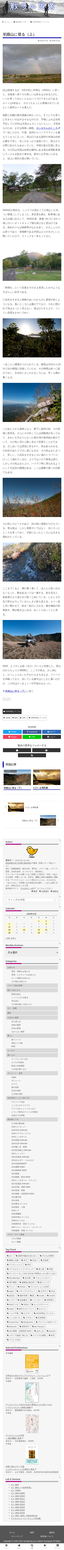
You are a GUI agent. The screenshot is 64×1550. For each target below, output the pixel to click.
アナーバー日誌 (17, 1102)
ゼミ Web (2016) (18, 1513)
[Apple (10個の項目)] (10, 1291)
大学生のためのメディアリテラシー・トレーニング (28, 1375)
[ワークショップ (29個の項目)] (14, 1265)
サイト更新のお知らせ (20, 978)
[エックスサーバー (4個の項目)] (40, 1304)
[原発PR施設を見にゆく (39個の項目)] (26, 1256)
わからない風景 (17, 1032)
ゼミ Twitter (16, 1490)
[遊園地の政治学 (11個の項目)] (27, 1282)
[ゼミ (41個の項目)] (10, 1256)
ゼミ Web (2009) (18, 1493)
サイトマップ (17, 1536)
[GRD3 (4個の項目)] (25, 1304)
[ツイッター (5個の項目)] (36, 1300)
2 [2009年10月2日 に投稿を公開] (46, 921)
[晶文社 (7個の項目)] (11, 1296)
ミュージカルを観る (19, 997)
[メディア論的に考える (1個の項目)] (17, 1335)
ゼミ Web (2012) (18, 1501)
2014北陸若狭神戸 (19, 1163)
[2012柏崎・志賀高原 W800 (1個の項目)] (19, 1331)
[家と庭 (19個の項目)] (40, 1269)
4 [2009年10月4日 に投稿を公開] (9, 924)
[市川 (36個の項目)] (24, 1260)
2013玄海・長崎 (18, 1190)
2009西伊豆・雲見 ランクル (23, 1224)
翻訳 (9, 1013)
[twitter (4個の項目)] (10, 1309)
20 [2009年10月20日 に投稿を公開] (24, 930)
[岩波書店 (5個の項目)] (22, 1300)
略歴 (35, 891)
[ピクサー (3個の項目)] (26, 1313)
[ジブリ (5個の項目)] (11, 1300)
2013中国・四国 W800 (20, 1187)
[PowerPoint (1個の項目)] (13, 1322)
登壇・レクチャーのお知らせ (23, 975)
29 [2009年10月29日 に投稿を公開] (39, 933)
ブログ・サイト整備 (15, 1234)
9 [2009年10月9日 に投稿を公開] (46, 924)
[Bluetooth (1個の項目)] (12, 1327)
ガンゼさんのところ (48, 128)
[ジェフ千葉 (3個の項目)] (13, 1313)
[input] (32, 900)
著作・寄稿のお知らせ (20, 971)
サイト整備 (16, 1242)
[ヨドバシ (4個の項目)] (42, 1309)
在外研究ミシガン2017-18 (18, 1098)
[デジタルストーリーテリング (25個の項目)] (20, 1269)
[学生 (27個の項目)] (28, 1265)
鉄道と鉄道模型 (17, 1066)
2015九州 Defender (19, 1143)
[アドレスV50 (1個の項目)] (13, 1340)
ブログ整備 (16, 1238)
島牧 (15, 718)
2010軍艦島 (16, 1214)
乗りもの (11, 1055)
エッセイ (11, 1050)
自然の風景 (16, 1025)
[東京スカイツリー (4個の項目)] (25, 1309)
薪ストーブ (16, 1040)
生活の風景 (16, 1028)
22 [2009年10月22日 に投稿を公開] (39, 930)
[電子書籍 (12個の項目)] (12, 1282)
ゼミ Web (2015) (18, 1510)
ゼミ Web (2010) (18, 1496)
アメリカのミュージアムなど (23, 1109)
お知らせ (11, 967)
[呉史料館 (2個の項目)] (41, 1318)
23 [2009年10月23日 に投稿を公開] (46, 930)
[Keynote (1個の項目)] (51, 1331)
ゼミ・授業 (12, 1008)
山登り (23, 718)
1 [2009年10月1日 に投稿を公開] (38, 921)
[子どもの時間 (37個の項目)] (47, 1256)
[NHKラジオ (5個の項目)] (13, 1304)
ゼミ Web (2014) (18, 1507)
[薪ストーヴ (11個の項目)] (43, 1282)
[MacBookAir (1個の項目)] (27, 1322)
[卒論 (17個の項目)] (50, 1269)
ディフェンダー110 (19, 1059)
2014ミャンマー (18, 1153)
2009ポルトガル (18, 1220)
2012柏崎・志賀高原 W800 (22, 1194)
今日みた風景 (13, 1018)
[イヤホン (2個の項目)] (28, 1318)
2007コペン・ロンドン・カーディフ (26, 1227)
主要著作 (45, 891)
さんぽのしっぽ (27, 888)
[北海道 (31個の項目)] (45, 1260)
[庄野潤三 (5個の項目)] (49, 1300)
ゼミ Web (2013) (18, 1504)
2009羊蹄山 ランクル (12, 711)
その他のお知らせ (18, 981)
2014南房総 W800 (19, 1170)
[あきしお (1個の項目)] (39, 1331)
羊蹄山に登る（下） (16, 691)
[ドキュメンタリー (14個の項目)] (42, 1278)
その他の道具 (17, 1094)
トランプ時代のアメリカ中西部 (24, 1112)
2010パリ (15, 1210)
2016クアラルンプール (20, 1133)
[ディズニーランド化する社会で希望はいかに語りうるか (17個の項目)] (31, 1273)
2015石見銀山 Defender (21, 1150)
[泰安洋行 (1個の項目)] (24, 1327)
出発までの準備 (17, 1115)
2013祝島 (15, 1174)
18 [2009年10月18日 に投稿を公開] (9, 930)
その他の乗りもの (18, 1069)
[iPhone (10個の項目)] (21, 1287)
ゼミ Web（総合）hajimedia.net (24, 1516)
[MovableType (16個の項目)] (13, 1278)
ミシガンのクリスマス (20, 1105)
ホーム (12, 1532)
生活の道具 (16, 1090)
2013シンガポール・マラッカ (23, 1180)
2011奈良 (15, 1200)
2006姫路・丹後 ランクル (22, 1230)
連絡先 (55, 891)
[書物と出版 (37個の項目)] (13, 1260)
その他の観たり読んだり (21, 1004)
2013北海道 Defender (20, 1184)
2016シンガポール (19, 1137)
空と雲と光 (16, 1022)
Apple (13, 1077)
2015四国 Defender (19, 1140)
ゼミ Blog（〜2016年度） (21, 1487)
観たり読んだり (13, 990)
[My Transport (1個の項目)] (38, 1327)
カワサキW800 (17, 1062)
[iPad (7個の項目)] (52, 1291)
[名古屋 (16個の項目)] (27, 1278)
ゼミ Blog (15, 1485)
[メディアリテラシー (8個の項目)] (26, 1291)
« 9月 (8, 938)
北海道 (6, 718)
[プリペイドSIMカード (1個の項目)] (46, 1322)
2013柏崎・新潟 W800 (20, 1177)
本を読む (15, 1001)
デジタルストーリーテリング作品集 (26, 1518)
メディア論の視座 (14, 985)
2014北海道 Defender (20, 1157)
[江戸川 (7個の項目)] (42, 1291)
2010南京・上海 (18, 1207)
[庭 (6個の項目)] (32, 1296)
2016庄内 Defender (19, 1130)
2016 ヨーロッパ (18, 1127)
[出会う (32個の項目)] (34, 1260)
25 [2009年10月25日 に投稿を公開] (9, 933)
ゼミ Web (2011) (18, 1499)
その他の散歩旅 (17, 1123)
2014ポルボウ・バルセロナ (22, 1160)
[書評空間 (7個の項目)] (22, 1296)
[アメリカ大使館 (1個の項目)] (38, 1335)
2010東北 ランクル (19, 1204)
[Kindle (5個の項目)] (40, 1296)
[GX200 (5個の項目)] (51, 1296)
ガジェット (16, 1080)
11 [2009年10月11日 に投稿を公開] (9, 927)
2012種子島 (16, 1197)
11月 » (13, 938)
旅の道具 (15, 1087)
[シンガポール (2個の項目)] (14, 1318)
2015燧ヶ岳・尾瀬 (19, 1147)
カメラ (14, 1084)
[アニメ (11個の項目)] (11, 1287)
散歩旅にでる (13, 1119)
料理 (13, 1046)
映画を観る (16, 994)
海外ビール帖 (17, 1043)
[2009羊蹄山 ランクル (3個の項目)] (44, 1313)
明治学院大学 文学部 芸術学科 (19, 863)
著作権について (46, 1536)
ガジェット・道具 (14, 1073)
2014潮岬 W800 (18, 1167)
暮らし (10, 1036)
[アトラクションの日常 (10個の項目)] (38, 1287)
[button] (54, 900)
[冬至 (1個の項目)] (52, 1335)
